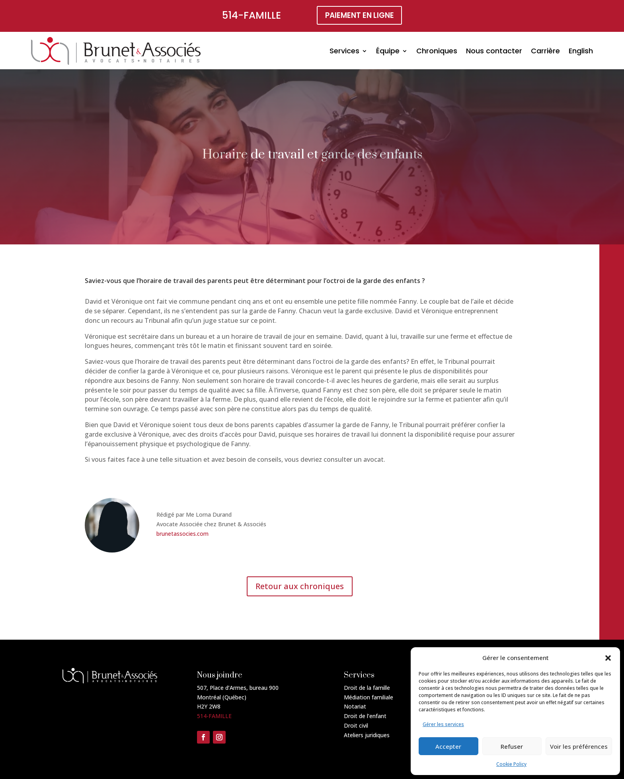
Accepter (448, 746)
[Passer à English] (581, 51)
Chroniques (436, 51)
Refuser (512, 746)
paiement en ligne (359, 15)
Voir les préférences (579, 746)
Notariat (355, 706)
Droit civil (356, 725)
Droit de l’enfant (365, 716)
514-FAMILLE (249, 15)
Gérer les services (443, 724)
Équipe (388, 51)
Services (344, 51)
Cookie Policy (511, 764)
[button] (608, 658)
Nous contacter (494, 51)
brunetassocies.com (182, 533)
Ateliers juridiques (367, 735)
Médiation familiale (368, 697)
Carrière (545, 51)
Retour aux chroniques (299, 586)
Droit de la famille (367, 687)
